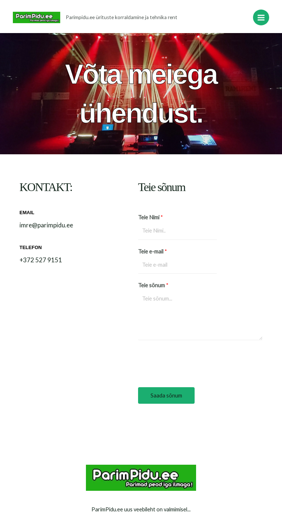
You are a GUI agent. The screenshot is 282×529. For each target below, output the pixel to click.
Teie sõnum (153, 285)
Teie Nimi (150, 217)
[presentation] (194, 362)
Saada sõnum (166, 395)
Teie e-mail (152, 251)
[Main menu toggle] (261, 18)
